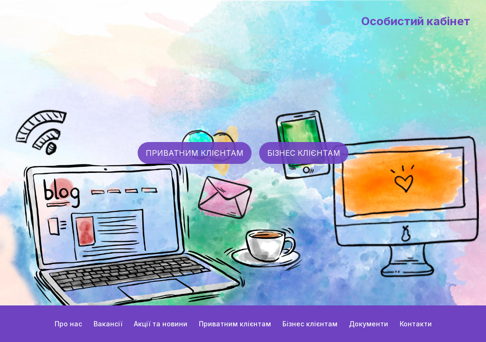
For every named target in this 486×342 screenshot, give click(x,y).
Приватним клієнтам (235, 324)
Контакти (416, 324)
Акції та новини (160, 324)
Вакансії (107, 324)
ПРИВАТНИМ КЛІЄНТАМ (194, 153)
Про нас (68, 324)
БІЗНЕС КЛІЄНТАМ (303, 153)
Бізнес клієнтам (309, 324)
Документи (368, 324)
